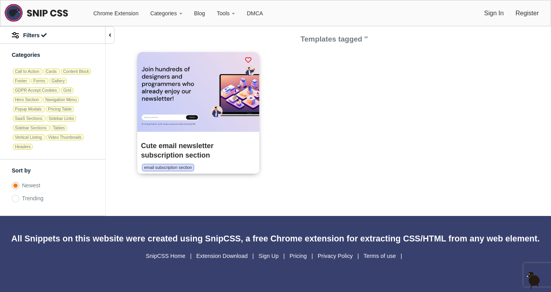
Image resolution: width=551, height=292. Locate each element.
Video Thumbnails (65, 137)
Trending (33, 198)
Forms (39, 80)
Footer (21, 80)
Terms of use (380, 256)
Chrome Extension (115, 13)
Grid (67, 90)
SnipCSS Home (166, 256)
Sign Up (269, 256)
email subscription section (168, 167)
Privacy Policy (336, 256)
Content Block (76, 71)
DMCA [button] (255, 13)
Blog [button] (199, 13)
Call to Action (27, 71)
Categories (166, 13)
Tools (226, 13)
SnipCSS (223, 238)
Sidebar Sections (31, 127)
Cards (51, 71)
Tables (59, 127)
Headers (23, 146)
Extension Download (222, 256)
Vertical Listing (29, 137)
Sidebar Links (61, 118)
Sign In (494, 13)
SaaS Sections (29, 118)
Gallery (58, 80)
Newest (31, 185)
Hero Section (27, 99)
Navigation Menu (61, 99)
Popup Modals (29, 109)
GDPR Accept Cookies (36, 90)
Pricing (298, 256)
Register (527, 13)
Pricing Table (60, 109)
